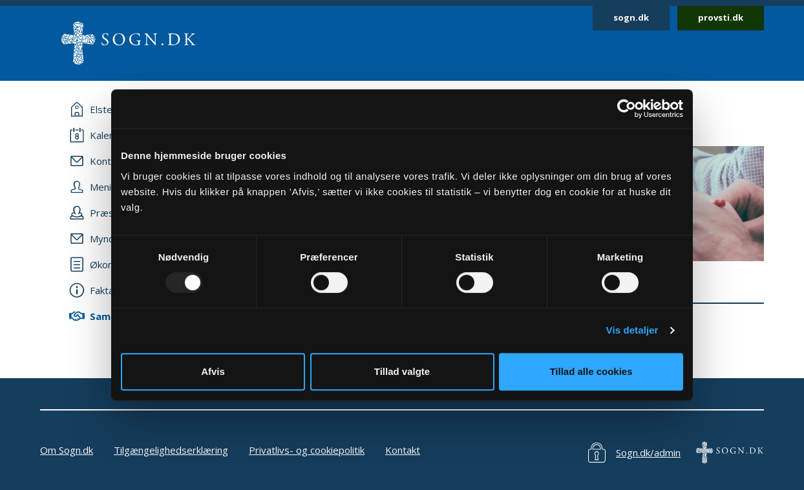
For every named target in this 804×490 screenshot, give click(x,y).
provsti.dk (720, 17)
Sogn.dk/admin (648, 452)
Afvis (213, 371)
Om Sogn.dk (66, 449)
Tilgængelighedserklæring (171, 449)
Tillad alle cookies (590, 371)
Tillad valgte (402, 371)
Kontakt (402, 449)
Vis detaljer (632, 330)
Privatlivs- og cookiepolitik (307, 449)
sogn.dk (631, 17)
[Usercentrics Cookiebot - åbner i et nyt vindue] (626, 108)
